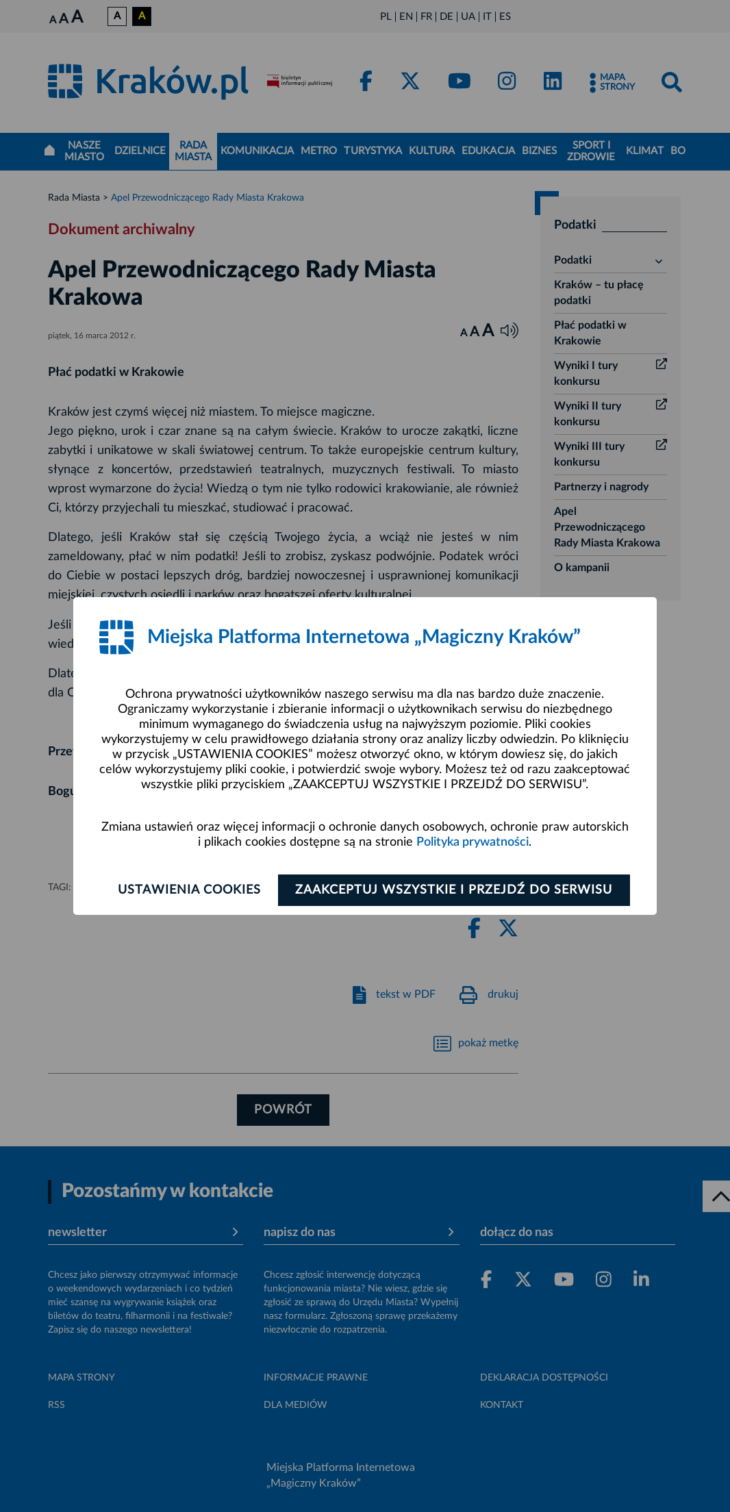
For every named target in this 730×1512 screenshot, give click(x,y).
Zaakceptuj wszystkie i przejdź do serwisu (455, 890)
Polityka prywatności (472, 842)
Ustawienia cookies (188, 890)
